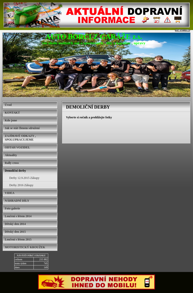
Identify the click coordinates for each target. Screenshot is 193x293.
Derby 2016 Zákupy (21, 185)
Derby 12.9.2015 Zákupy (24, 178)
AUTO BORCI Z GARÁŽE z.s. (94, 37)
